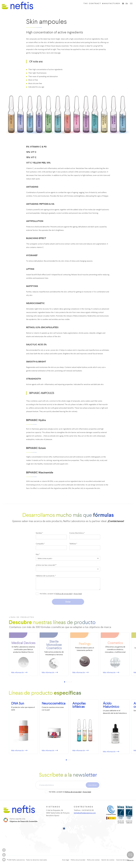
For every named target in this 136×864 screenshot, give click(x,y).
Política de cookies (93, 860)
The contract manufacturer (102, 3)
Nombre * (39, 533)
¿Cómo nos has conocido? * (46, 565)
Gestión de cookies (107, 860)
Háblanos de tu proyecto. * (46, 576)
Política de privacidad (64, 594)
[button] (130, 854)
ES (123, 3)
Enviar (68, 601)
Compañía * (40, 544)
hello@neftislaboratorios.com (83, 813)
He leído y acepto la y (61, 594)
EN (127, 3)
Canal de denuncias (122, 860)
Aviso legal (78, 594)
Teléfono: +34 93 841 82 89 (82, 810)
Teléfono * (73, 544)
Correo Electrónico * (77, 533)
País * (38, 554)
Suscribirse (92, 785)
